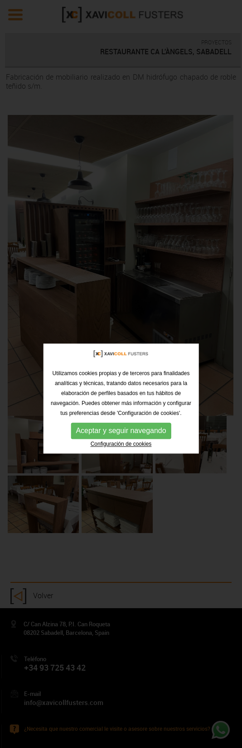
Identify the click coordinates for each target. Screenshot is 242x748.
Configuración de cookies (121, 451)
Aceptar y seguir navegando (121, 438)
